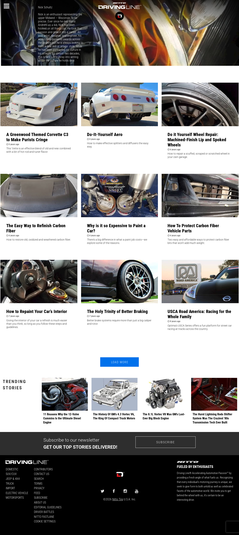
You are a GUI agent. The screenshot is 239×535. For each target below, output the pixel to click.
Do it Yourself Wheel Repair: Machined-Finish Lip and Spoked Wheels (197, 139)
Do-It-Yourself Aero (104, 134)
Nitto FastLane (44, 517)
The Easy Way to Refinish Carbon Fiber (36, 228)
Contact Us (41, 474)
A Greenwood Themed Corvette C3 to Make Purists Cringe (37, 137)
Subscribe (41, 497)
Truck (10, 483)
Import (10, 488)
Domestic (12, 469)
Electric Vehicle (17, 493)
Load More (119, 362)
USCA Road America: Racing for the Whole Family (199, 313)
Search (39, 479)
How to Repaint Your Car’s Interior (36, 311)
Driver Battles (44, 512)
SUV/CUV (11, 474)
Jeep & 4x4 (13, 479)
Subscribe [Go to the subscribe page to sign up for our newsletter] (165, 442)
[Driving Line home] (119, 9)
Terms (38, 483)
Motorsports (15, 497)
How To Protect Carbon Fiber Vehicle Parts (193, 228)
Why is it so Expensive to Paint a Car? (116, 228)
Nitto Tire (117, 499)
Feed (37, 493)
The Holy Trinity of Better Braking (117, 311)
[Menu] (6, 6)
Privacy (39, 488)
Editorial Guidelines (47, 507)
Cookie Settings (44, 521)
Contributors (43, 469)
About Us (40, 502)
